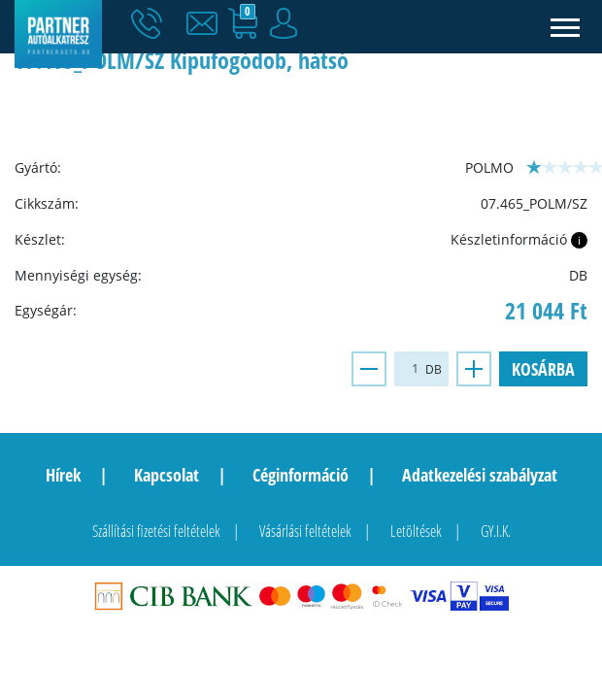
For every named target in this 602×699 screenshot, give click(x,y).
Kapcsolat (166, 474)
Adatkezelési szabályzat (479, 474)
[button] (206, 24)
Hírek (63, 474)
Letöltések (416, 531)
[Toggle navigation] (565, 27)
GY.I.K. (496, 531)
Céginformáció (300, 474)
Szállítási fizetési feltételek (156, 531)
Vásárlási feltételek (305, 531)
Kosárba (543, 369)
